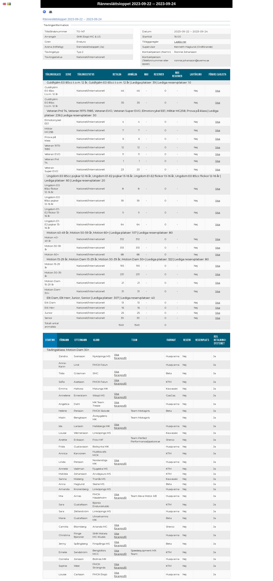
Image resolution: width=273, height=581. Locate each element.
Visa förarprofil (120, 356)
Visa (217, 90)
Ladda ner (180, 41)
